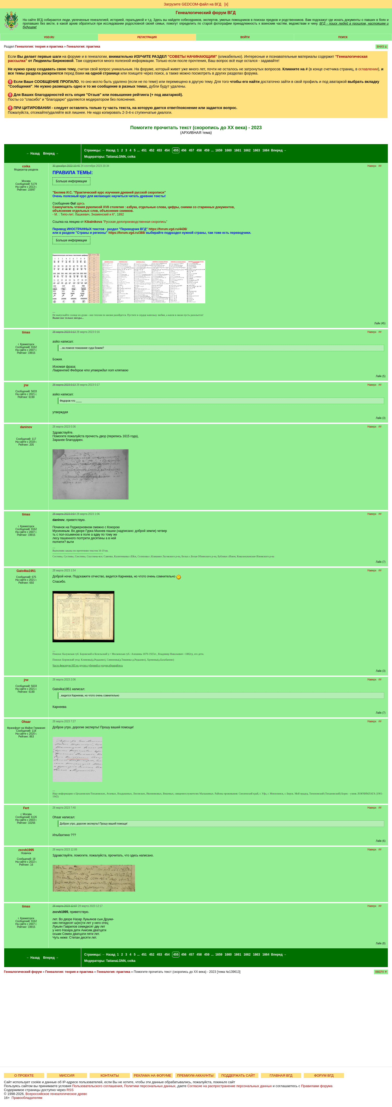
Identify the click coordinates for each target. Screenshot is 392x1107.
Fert (26, 808)
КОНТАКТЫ (110, 1075)
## (379, 165)
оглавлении (368, 69)
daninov (26, 427)
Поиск (342, 37)
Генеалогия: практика (83, 46)
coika (131, 156)
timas (26, 332)
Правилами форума (316, 1086)
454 (167, 150)
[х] (226, 4)
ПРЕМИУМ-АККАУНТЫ (195, 1075)
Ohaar (26, 722)
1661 (237, 150)
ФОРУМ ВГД (324, 1075)
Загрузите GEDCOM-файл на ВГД (192, 4)
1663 (256, 150)
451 (144, 150)
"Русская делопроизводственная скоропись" (135, 222)
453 (159, 150)
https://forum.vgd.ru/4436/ (168, 229)
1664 (266, 150)
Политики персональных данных (149, 1086)
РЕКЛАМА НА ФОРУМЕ (152, 1075)
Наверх (371, 165)
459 (206, 150)
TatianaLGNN (116, 156)
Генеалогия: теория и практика (39, 46)
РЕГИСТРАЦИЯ (147, 37)
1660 (228, 150)
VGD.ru (49, 37)
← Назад (33, 153)
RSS (70, 1090)
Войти (244, 37)
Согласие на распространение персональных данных (229, 1086)
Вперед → (51, 153)
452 (151, 150)
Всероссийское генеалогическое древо (56, 1094)
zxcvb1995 (26, 850)
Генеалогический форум (23, 972)
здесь (81, 203)
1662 (247, 150)
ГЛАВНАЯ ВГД (281, 1075)
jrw (26, 385)
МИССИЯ (66, 1075)
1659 (219, 150)
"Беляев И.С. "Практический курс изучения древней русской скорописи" (109, 192)
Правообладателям (26, 1098)
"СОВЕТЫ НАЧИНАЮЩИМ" (192, 56)
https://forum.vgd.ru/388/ (126, 233)
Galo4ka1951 (26, 571)
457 (191, 150)
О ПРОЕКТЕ (24, 1075)
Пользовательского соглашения (97, 1086)
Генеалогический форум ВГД (206, 12)
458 (199, 150)
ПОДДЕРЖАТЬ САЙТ (238, 1075)
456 (183, 150)
